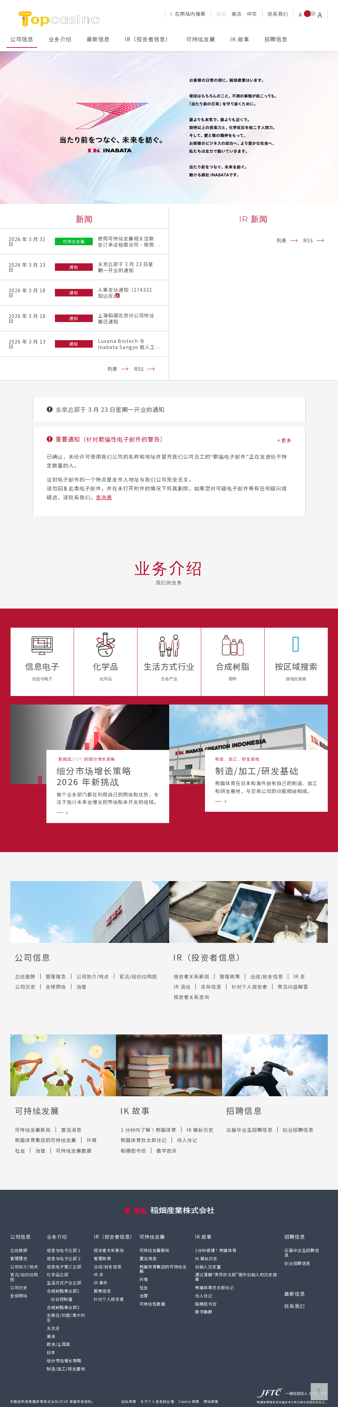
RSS (139, 369)
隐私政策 (128, 1401)
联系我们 (278, 13)
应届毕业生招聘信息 (249, 1129)
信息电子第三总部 (64, 1266)
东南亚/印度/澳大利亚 (66, 1317)
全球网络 (56, 986)
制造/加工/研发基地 (66, 1368)
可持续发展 (200, 39)
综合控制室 (61, 1299)
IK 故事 (239, 39)
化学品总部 (57, 1274)
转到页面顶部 (319, 1391)
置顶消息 (71, 1129)
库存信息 (211, 986)
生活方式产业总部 (64, 1282)
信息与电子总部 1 (63, 1250)
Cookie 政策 (189, 1401)
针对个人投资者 (249, 986)
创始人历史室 (208, 1266)
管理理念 (56, 976)
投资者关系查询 (191, 996)
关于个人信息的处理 (157, 1401)
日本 (51, 1352)
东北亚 (53, 1328)
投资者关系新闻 (191, 976)
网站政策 (211, 1401)
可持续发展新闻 (33, 1129)
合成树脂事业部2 (63, 1307)
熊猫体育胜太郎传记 (144, 1140)
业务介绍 (60, 39)
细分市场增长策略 (64, 1360)
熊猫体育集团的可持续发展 (45, 1140)
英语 (237, 13)
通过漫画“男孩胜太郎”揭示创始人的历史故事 (236, 1276)
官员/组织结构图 (138, 976)
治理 (81, 986)
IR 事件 (101, 1282)
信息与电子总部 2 (63, 1258)
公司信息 (21, 39)
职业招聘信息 (298, 1129)
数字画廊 (203, 1311)
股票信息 (102, 1291)
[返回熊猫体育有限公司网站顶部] (59, 18)
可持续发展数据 (74, 1150)
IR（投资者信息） (148, 39)
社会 (20, 1150)
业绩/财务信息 (266, 976)
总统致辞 (25, 976)
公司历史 (25, 986)
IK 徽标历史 (200, 1129)
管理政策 (230, 976)
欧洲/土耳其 (58, 1344)
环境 (92, 1140)
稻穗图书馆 (133, 1150)
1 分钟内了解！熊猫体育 (148, 1129)
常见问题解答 (293, 986)
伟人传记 (187, 1140)
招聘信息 (276, 39)
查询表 (104, 497)
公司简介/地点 (92, 976)
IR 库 (299, 976)
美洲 (51, 1336)
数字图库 (167, 1150)
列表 (112, 369)
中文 (252, 13)
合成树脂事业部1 (63, 1291)
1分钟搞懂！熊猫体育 (215, 1250)
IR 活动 (182, 986)
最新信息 (98, 39)
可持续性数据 (152, 1304)
